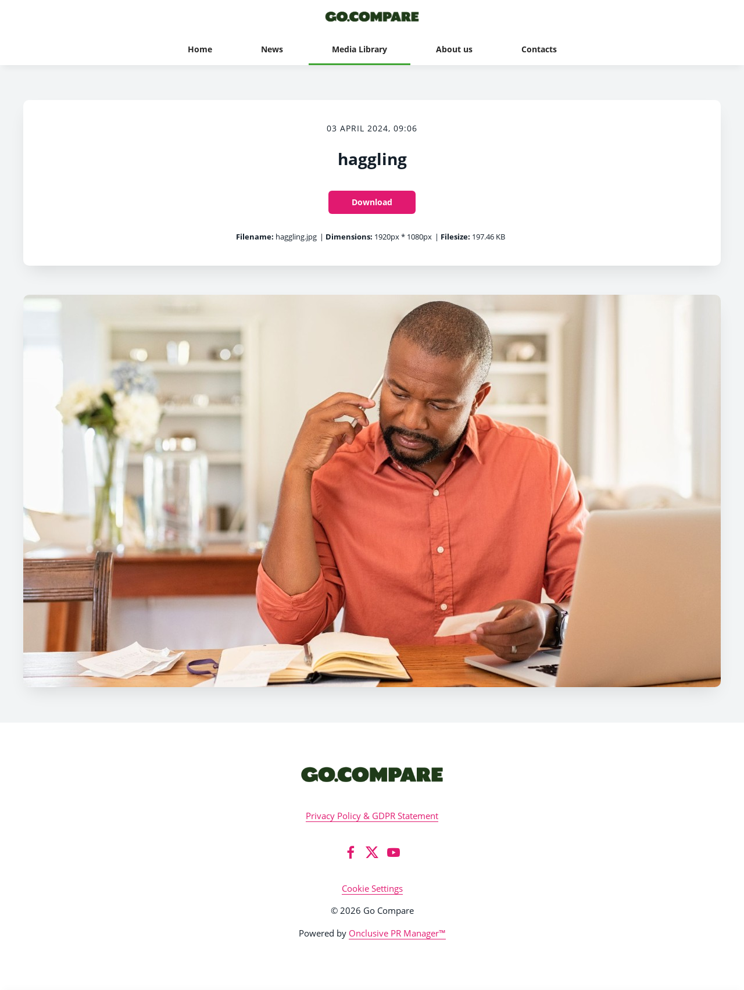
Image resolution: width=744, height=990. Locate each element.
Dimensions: (349, 236)
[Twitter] (372, 852)
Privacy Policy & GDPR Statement (372, 815)
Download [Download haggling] (372, 202)
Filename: (255, 236)
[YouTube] (393, 852)
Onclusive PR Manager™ (397, 933)
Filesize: (455, 236)
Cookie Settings (372, 888)
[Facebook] (350, 852)
